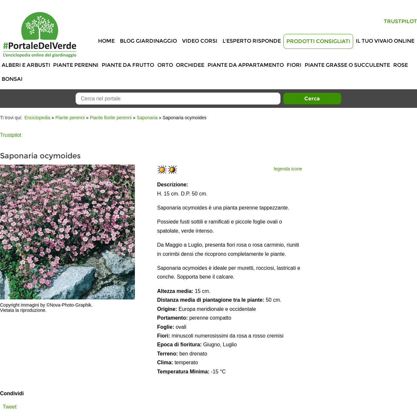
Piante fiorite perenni (111, 117)
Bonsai (12, 79)
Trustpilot (400, 21)
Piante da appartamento (246, 65)
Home (106, 41)
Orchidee (190, 65)
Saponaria (147, 117)
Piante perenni (75, 65)
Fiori (294, 65)
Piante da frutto (128, 65)
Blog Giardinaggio (148, 41)
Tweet (10, 407)
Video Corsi (199, 41)
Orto (165, 65)
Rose (400, 65)
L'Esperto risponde (252, 41)
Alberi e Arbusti (26, 65)
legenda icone (288, 168)
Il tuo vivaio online (385, 41)
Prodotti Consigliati (318, 41)
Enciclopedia (37, 117)
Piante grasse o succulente (347, 65)
